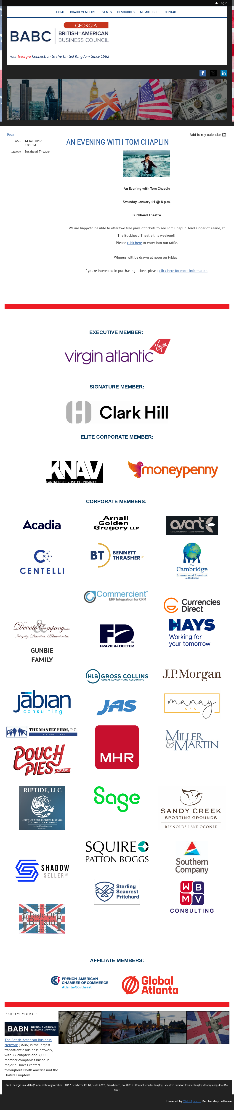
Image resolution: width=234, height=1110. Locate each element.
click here (134, 242)
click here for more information (183, 270)
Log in (223, 3)
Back (10, 134)
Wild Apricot (192, 1101)
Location (16, 151)
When (18, 141)
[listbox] (208, 135)
